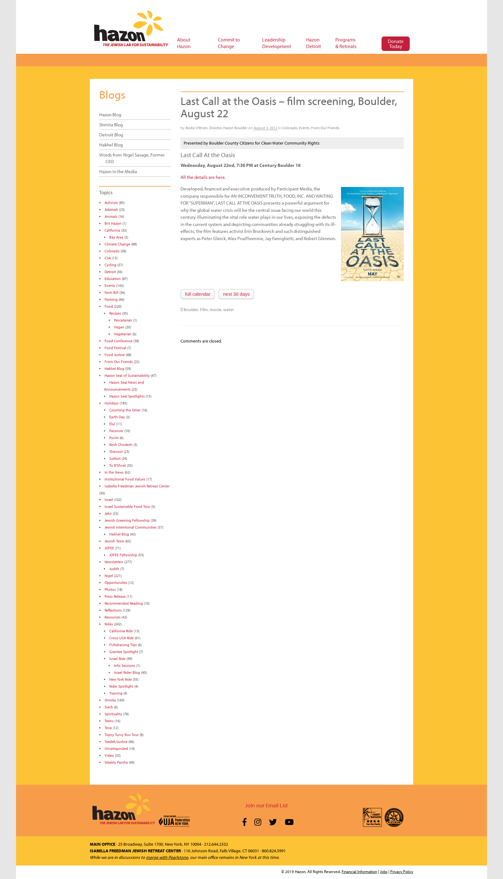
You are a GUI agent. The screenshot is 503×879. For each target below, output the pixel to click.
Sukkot (115, 458)
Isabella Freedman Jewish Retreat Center (137, 486)
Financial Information (359, 871)
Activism (111, 202)
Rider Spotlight (121, 686)
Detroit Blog (111, 135)
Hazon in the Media (118, 171)
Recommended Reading (124, 603)
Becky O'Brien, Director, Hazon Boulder (216, 127)
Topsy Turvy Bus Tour (122, 734)
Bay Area (116, 237)
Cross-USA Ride (121, 637)
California (112, 230)
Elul (112, 423)
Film (204, 309)
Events (304, 127)
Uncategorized (116, 748)
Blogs (112, 94)
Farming (111, 299)
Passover (116, 430)
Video (109, 755)
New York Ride (120, 679)
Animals (111, 216)
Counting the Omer (125, 410)
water (228, 309)
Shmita (110, 700)
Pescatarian (123, 320)
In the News (114, 472)
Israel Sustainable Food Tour (127, 506)
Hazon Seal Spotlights (127, 396)
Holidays (112, 403)
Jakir (108, 513)
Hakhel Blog (111, 145)
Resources (113, 617)
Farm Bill (111, 292)
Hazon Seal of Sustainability (127, 375)
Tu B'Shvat (117, 465)
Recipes (115, 313)
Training (115, 693)
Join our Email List (266, 805)
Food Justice (115, 354)
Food (109, 306)
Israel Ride (117, 658)
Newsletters (114, 561)
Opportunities (116, 582)
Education (113, 278)
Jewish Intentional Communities (131, 527)
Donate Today (395, 43)
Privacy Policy (401, 871)
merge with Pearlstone (167, 857)
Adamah (111, 209)
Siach (109, 707)
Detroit (110, 271)
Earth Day (117, 417)
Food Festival (115, 347)
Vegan (119, 327)
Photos (110, 589)
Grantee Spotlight (123, 651)
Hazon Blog (110, 115)
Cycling (110, 264)
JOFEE (109, 548)
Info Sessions (124, 665)
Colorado (289, 127)
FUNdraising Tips (123, 644)
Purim (114, 437)
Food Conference (119, 340)
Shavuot (116, 451)
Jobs (383, 871)
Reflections (113, 610)
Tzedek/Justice (116, 741)
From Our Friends (325, 127)
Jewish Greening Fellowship (127, 520)
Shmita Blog (111, 125)
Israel (109, 499)
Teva (108, 727)
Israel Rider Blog (127, 672)
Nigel (109, 575)
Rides (109, 624)
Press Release (115, 596)
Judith (114, 568)
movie (215, 309)
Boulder (191, 309)
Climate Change (117, 244)
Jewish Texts (114, 541)
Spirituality (113, 713)
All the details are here (203, 177)
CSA (108, 257)
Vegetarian (123, 334)
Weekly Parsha (116, 762)
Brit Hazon (113, 223)
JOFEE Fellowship (123, 554)
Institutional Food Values (125, 479)
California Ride (121, 631)
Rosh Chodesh (121, 444)
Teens (109, 720)
